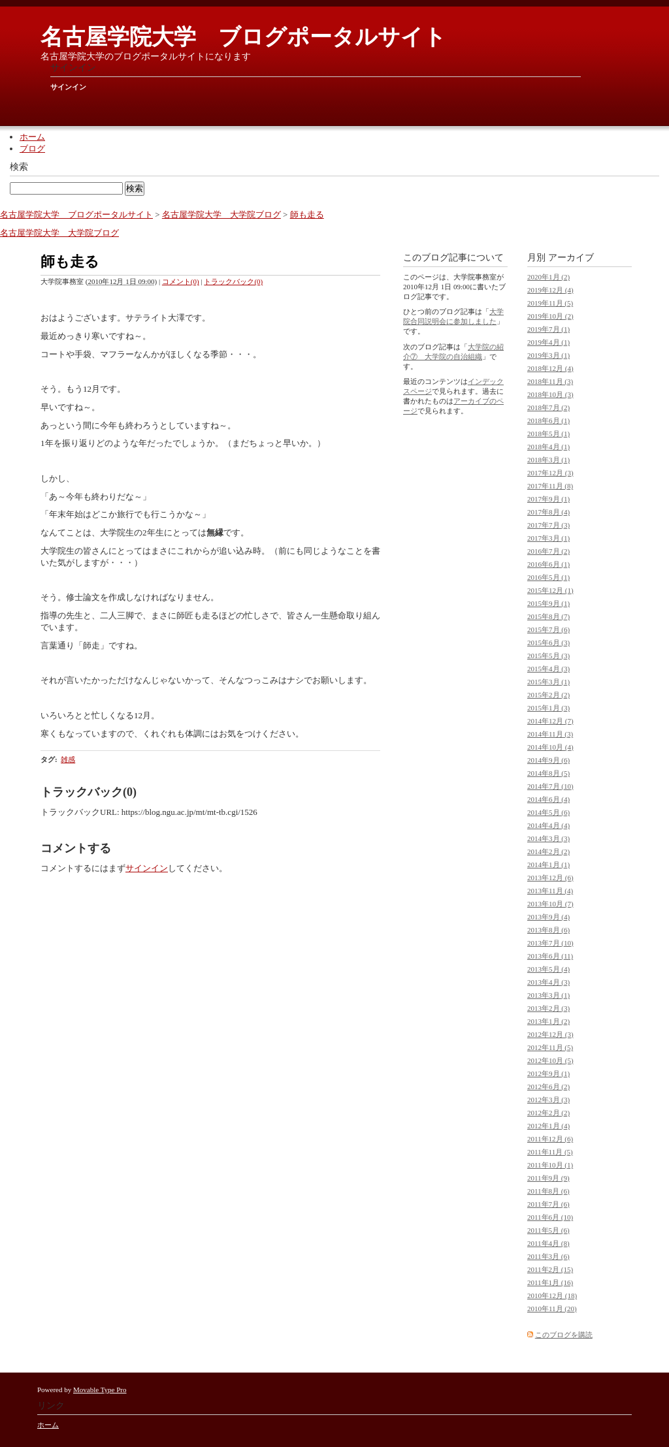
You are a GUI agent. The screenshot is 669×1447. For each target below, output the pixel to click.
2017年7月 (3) (548, 525)
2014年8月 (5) (548, 773)
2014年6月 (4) (548, 799)
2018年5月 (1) (548, 433)
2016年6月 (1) (548, 564)
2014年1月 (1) (548, 864)
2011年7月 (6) (548, 1204)
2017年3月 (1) (548, 538)
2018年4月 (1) (548, 447)
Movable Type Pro (100, 1389)
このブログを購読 (564, 1335)
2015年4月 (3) (548, 669)
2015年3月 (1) (548, 682)
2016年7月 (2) (548, 551)
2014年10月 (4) (550, 747)
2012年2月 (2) (548, 1113)
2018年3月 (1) (548, 460)
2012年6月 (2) (548, 1086)
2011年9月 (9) (548, 1178)
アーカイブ (571, 257)
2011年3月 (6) (548, 1256)
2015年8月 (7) (548, 616)
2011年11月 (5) (550, 1152)
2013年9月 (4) (548, 917)
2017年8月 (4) (548, 512)
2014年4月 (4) (548, 825)
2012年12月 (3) (550, 1034)
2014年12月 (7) (550, 721)
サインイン (68, 87)
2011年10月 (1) (550, 1165)
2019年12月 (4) (550, 290)
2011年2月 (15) (550, 1269)
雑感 (68, 759)
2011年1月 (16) (550, 1282)
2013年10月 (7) (550, 904)
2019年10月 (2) (550, 316)
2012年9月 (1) (548, 1073)
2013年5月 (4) (548, 969)
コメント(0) (180, 281)
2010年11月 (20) (552, 1308)
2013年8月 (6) (548, 930)
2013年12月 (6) (550, 878)
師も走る (307, 214)
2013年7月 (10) (550, 943)
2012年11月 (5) (550, 1047)
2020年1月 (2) (548, 277)
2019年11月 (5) (550, 303)
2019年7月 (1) (548, 329)
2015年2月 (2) (548, 695)
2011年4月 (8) (548, 1243)
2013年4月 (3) (548, 982)
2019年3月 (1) (548, 355)
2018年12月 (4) (550, 368)
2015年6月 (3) (548, 642)
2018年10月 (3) (550, 394)
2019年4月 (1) (548, 342)
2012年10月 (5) (550, 1060)
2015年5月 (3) (548, 656)
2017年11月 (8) (550, 486)
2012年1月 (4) (548, 1126)
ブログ (32, 148)
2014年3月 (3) (548, 838)
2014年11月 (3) (550, 734)
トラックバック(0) (233, 281)
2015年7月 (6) (548, 629)
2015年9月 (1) (548, 603)
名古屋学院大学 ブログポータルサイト (243, 37)
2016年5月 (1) (548, 577)
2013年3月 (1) (548, 995)
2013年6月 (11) (550, 956)
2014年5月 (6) (548, 812)
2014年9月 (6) (548, 760)
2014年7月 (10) (550, 786)
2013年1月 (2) (548, 1021)
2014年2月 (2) (548, 851)
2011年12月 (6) (550, 1139)
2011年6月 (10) (550, 1217)
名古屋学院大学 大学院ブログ (221, 214)
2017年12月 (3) (550, 473)
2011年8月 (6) (548, 1191)
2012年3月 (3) (548, 1100)
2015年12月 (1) (550, 590)
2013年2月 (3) (548, 1008)
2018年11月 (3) (550, 381)
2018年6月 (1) (548, 420)
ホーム (32, 137)
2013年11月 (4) (550, 891)
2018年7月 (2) (548, 407)
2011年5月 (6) (548, 1230)
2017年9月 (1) (548, 499)
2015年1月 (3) (548, 708)
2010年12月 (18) (552, 1295)
